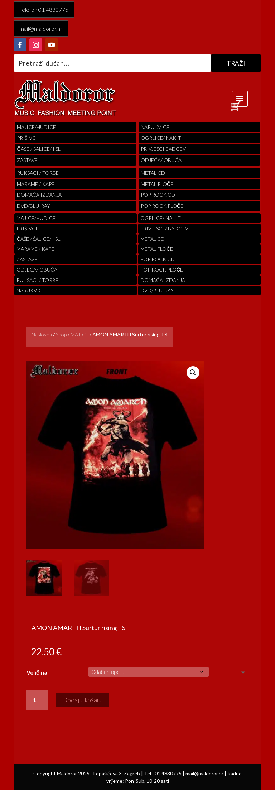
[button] (193, 372)
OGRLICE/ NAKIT (161, 138)
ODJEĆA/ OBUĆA (161, 160)
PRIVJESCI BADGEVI (164, 149)
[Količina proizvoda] (37, 700)
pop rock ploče (162, 206)
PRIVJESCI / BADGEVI (165, 228)
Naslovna (42, 334)
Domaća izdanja (39, 195)
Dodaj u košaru (82, 700)
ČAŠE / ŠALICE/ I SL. (39, 149)
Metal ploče (157, 184)
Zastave (27, 160)
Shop (61, 334)
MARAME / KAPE (35, 184)
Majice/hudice (36, 127)
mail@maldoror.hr (40, 28)
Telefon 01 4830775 (43, 9)
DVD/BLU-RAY (33, 206)
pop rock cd (158, 195)
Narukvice (155, 127)
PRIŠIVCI (27, 138)
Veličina (36, 672)
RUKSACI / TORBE (38, 173)
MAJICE (79, 334)
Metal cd (153, 173)
